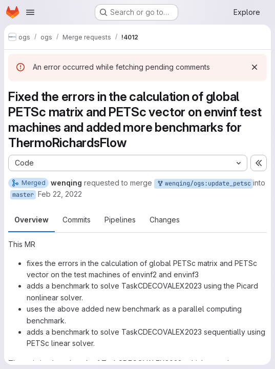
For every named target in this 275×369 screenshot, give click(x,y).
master (23, 195)
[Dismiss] (254, 67)
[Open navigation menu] (30, 12)
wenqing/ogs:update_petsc (203, 183)
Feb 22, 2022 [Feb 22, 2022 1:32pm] (60, 194)
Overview (31, 219)
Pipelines (120, 219)
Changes (165, 219)
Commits (76, 219)
